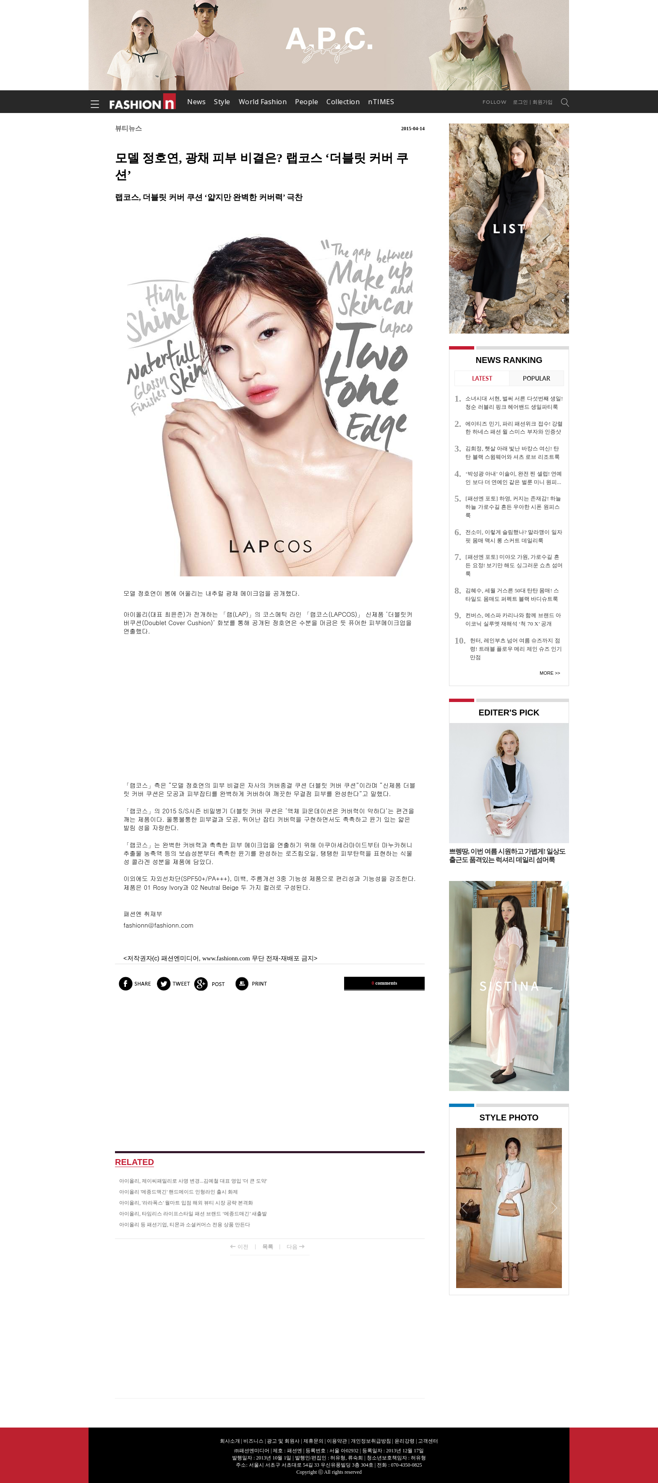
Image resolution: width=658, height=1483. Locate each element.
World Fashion (263, 101)
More (547, 673)
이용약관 (337, 1441)
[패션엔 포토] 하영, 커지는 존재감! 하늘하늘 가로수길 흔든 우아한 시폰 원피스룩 (513, 506)
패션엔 (143, 101)
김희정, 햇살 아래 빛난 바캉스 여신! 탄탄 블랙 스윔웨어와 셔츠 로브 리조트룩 (512, 452)
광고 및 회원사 (283, 1441)
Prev (464, 1207)
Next (553, 1207)
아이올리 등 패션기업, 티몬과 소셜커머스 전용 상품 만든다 (184, 1225)
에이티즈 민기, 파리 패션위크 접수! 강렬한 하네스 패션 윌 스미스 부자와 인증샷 (514, 428)
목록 (267, 1247)
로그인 (520, 102)
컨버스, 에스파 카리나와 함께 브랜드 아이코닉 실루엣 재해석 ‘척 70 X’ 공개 (513, 619)
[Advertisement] (269, 707)
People (306, 101)
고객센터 (428, 1441)
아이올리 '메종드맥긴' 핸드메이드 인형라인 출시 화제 (178, 1192)
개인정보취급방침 (371, 1441)
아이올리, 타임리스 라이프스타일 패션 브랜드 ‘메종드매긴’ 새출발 (193, 1214)
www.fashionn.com (226, 958)
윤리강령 (404, 1441)
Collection (343, 101)
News (196, 101)
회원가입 (543, 102)
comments (384, 983)
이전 (239, 1247)
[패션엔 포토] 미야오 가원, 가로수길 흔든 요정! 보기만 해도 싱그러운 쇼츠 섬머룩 (514, 565)
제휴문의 (313, 1441)
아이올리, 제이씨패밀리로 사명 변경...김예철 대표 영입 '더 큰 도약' (193, 1181)
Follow (495, 102)
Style (222, 101)
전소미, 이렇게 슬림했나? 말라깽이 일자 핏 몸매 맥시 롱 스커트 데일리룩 (513, 536)
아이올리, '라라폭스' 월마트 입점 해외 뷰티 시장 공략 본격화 (186, 1203)
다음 (296, 1247)
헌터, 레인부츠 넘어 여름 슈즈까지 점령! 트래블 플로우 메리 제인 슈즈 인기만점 (516, 648)
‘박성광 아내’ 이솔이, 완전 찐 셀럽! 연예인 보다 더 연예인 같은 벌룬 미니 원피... (513, 478)
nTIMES (381, 101)
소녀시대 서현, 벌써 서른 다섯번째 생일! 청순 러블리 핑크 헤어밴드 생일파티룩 (514, 402)
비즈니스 (253, 1441)
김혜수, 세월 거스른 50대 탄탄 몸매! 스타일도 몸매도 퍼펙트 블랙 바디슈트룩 (512, 594)
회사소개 (230, 1441)
